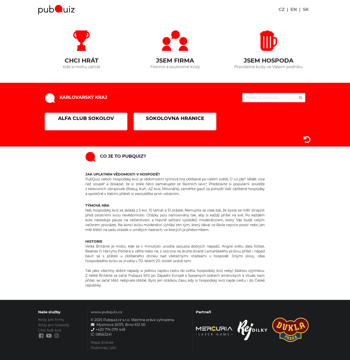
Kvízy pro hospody (53, 325)
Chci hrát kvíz (49, 330)
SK (306, 9)
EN (293, 9)
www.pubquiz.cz (106, 312)
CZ (282, 9)
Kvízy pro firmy (51, 320)
